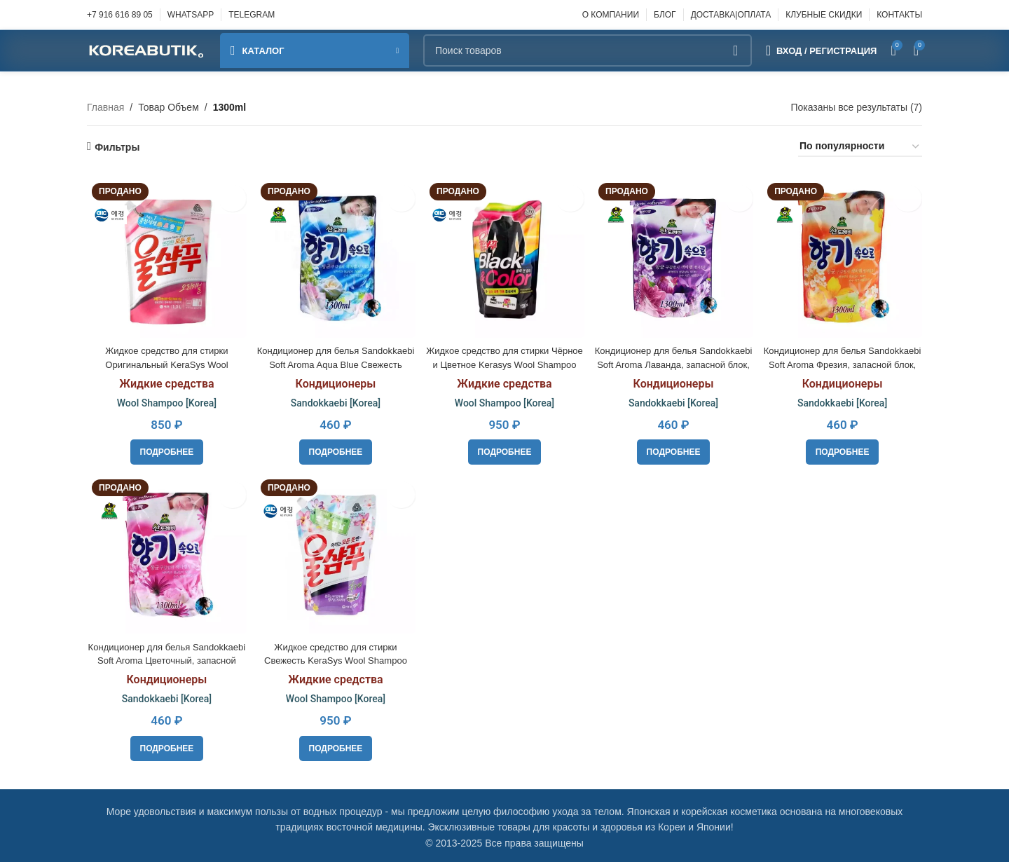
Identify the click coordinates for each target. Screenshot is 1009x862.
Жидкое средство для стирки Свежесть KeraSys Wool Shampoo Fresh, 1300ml (334, 657)
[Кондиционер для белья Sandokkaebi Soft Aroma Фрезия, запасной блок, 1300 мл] (844, 256)
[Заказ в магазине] (860, 147)
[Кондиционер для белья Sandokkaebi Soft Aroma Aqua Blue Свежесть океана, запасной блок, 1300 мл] (334, 256)
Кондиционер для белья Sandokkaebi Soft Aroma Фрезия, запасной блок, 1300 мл (844, 360)
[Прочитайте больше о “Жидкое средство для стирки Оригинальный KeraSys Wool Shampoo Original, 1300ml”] (165, 448)
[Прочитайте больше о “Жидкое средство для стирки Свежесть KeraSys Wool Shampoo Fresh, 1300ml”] (334, 745)
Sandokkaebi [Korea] (334, 399)
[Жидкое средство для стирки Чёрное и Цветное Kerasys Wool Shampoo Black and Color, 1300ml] (504, 256)
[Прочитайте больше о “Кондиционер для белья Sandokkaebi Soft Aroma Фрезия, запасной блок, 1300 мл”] (844, 448)
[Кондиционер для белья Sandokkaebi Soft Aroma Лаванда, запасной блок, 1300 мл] (674, 256)
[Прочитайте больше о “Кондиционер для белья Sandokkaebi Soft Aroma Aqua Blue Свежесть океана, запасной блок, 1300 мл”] (334, 448)
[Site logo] (146, 49)
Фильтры (117, 147)
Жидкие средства (165, 380)
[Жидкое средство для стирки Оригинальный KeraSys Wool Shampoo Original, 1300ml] (164, 256)
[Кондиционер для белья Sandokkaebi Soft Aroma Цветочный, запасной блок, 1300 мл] (164, 553)
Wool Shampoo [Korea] (164, 399)
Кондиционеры (334, 380)
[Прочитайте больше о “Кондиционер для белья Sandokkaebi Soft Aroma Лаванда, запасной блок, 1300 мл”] (674, 448)
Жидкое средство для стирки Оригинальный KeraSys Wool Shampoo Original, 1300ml (165, 360)
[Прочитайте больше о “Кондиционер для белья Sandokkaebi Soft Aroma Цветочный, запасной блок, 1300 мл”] (165, 745)
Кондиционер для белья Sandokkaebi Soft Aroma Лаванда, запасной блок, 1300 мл (674, 360)
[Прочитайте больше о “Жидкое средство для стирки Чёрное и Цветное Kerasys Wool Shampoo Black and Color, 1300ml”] (505, 448)
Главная (105, 107)
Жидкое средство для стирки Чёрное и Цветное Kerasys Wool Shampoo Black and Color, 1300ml (504, 360)
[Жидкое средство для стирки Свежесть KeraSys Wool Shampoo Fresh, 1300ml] (334, 553)
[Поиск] (587, 50)
